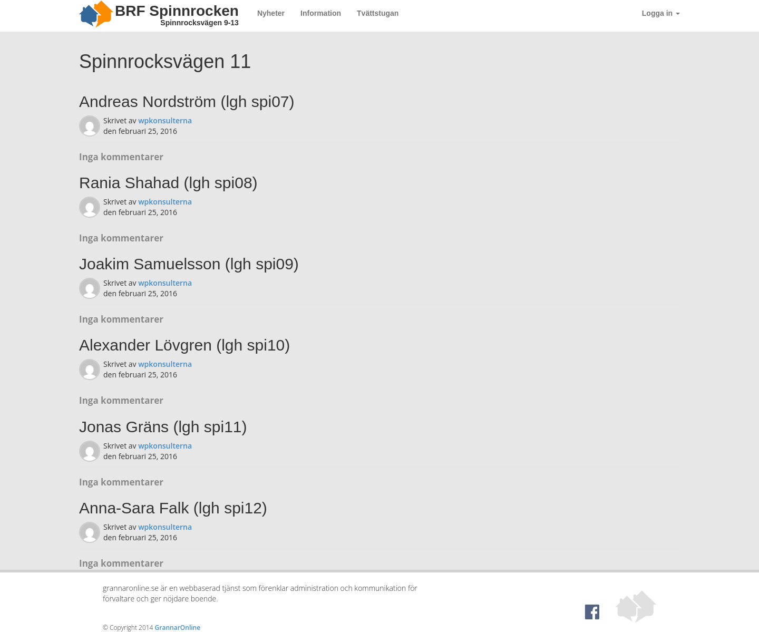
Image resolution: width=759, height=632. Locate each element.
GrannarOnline (178, 627)
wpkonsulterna (165, 120)
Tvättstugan (377, 13)
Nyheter (271, 13)
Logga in (661, 13)
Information (320, 13)
